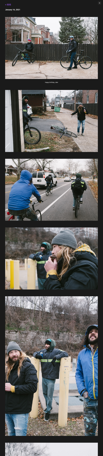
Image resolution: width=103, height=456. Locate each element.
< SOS (8, 4)
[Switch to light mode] (99, 3)
